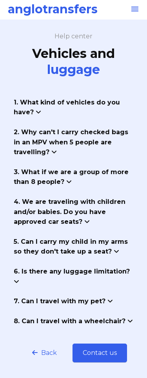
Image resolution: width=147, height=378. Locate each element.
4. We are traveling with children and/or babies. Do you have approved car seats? (69, 211)
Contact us (100, 352)
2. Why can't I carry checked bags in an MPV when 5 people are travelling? (71, 142)
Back (44, 352)
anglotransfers (53, 9)
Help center (73, 36)
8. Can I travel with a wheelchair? (73, 321)
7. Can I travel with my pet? (63, 301)
